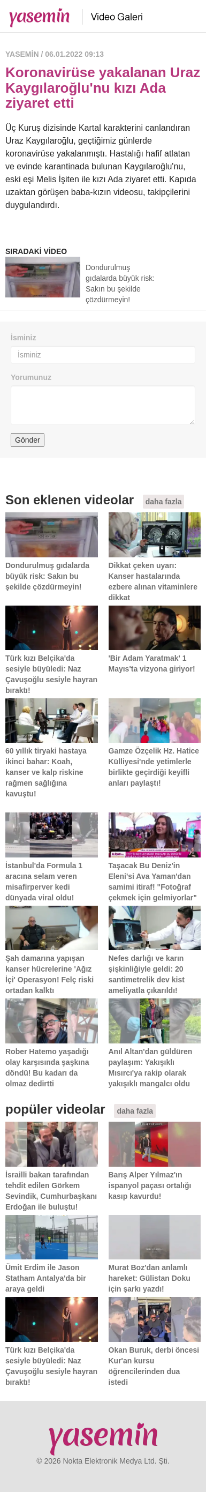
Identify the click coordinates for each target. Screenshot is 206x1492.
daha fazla (164, 501)
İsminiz (23, 337)
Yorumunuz (31, 377)
